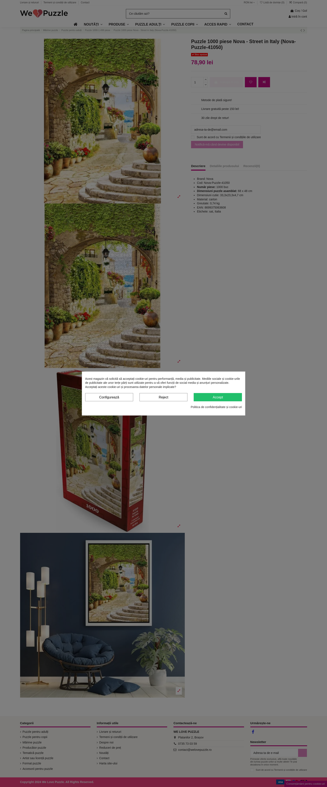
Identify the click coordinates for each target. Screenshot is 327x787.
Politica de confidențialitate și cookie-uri (216, 406)
